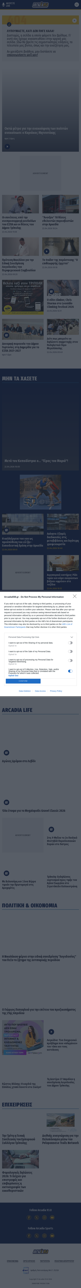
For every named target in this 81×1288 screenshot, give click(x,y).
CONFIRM (24, 681)
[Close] (75, 596)
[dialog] (40, 644)
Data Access (40, 692)
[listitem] (40, 636)
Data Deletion (25, 692)
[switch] (70, 642)
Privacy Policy (56, 692)
